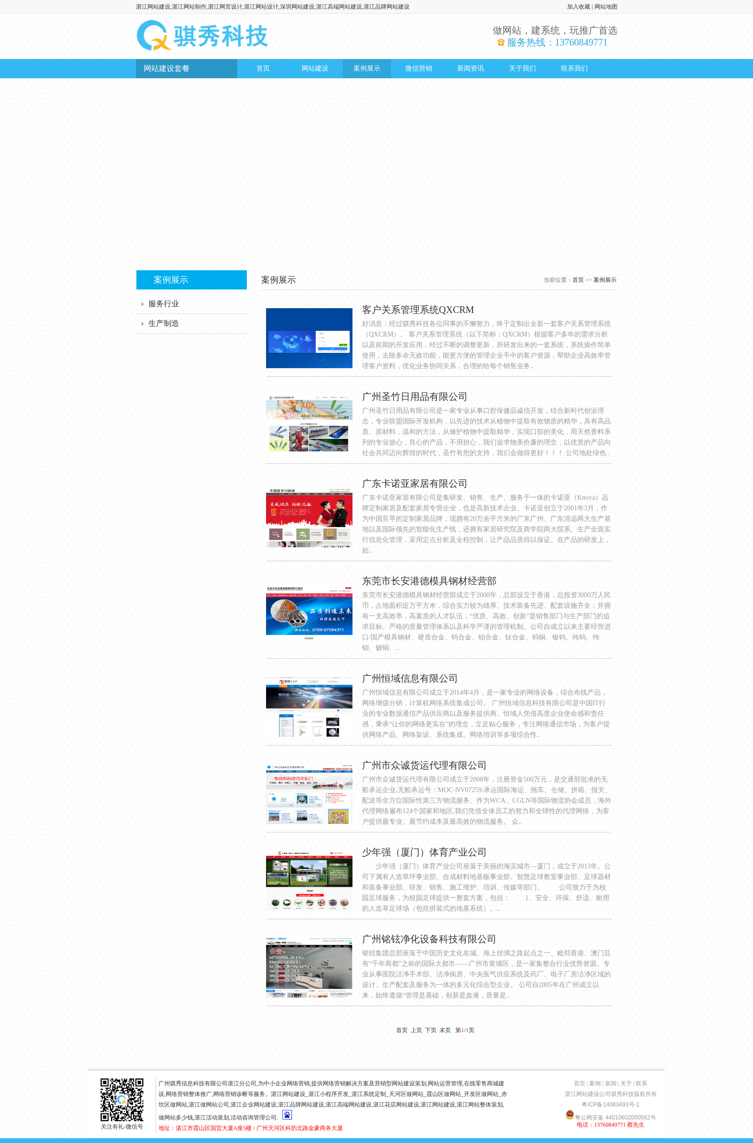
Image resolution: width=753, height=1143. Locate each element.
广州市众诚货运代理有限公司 (424, 765)
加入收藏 (578, 6)
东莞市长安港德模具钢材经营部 (429, 581)
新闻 (611, 1083)
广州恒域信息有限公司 (410, 678)
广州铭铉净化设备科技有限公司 (429, 939)
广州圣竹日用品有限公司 (415, 396)
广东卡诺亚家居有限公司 (415, 483)
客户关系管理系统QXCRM (418, 309)
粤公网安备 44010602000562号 (610, 1114)
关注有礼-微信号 (122, 1123)
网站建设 (315, 68)
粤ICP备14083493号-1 (610, 1104)
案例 (595, 1083)
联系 (641, 1083)
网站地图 (606, 6)
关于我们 (522, 68)
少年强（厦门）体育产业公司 (424, 852)
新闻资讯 (470, 68)
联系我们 (574, 68)
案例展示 (366, 68)
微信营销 (418, 68)
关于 (626, 1083)
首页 (263, 68)
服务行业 (163, 304)
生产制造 (163, 323)
